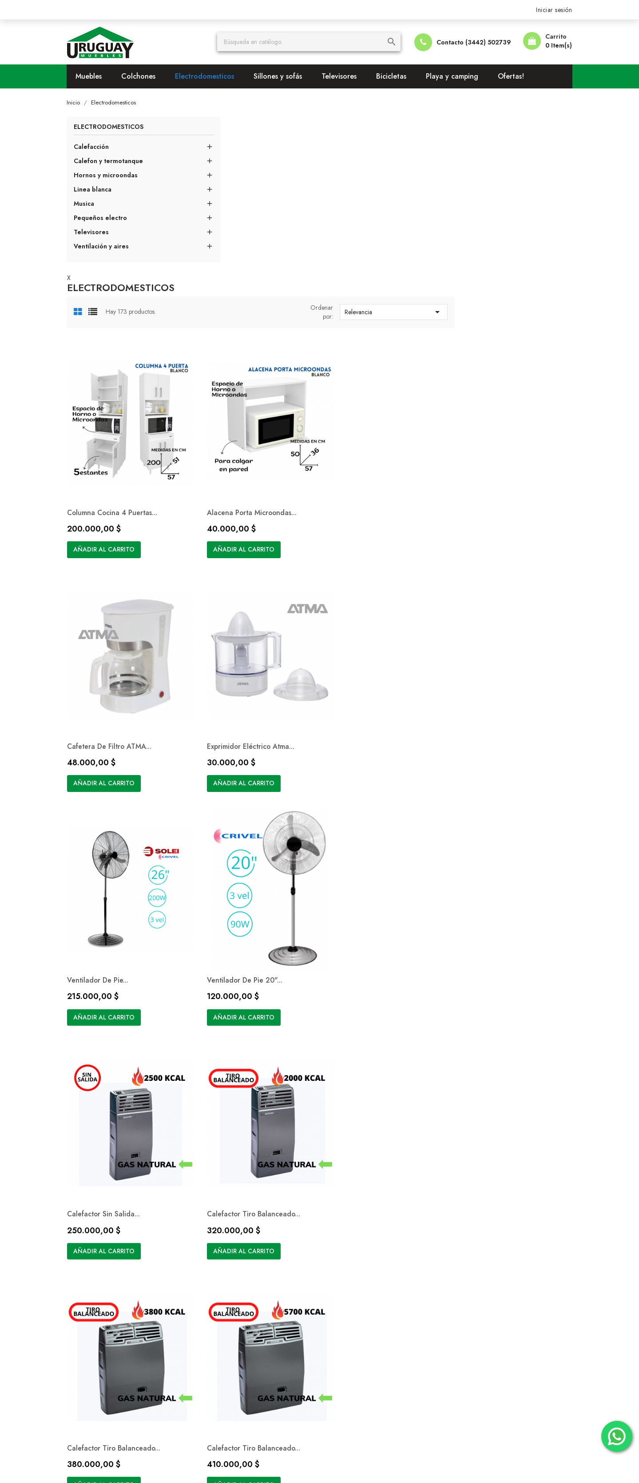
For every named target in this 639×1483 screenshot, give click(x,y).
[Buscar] (312, 42)
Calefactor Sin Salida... (237, 773)
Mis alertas (469, 1265)
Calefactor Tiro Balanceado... (374, 773)
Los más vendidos (227, 1224)
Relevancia (509, 156)
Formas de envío (351, 1238)
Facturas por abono (482, 1238)
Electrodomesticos (211, 76)
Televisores (345, 76)
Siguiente (515, 1071)
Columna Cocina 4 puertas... (246, 338)
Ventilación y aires (107, 246)
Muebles (95, 76)
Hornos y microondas (112, 175)
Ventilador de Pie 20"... (490, 556)
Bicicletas (398, 76)
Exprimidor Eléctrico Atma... (244, 556)
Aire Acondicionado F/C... (495, 990)
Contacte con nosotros (360, 1251)
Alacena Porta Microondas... (371, 338)
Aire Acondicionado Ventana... (376, 990)
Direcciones (471, 1251)
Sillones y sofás (284, 76)
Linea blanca (99, 189)
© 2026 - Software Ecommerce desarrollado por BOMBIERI (158, 1465)
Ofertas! (517, 76)
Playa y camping (459, 76)
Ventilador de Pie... (357, 556)
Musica (90, 204)
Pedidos (465, 1224)
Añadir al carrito (236, 375)
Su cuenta (472, 1187)
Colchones (145, 76)
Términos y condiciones (362, 1211)
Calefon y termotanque (114, 161)
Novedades (217, 1211)
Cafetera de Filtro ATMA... (495, 338)
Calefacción (97, 147)
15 (500, 1070)
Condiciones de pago (359, 1224)
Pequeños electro (106, 218)
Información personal (485, 1211)
